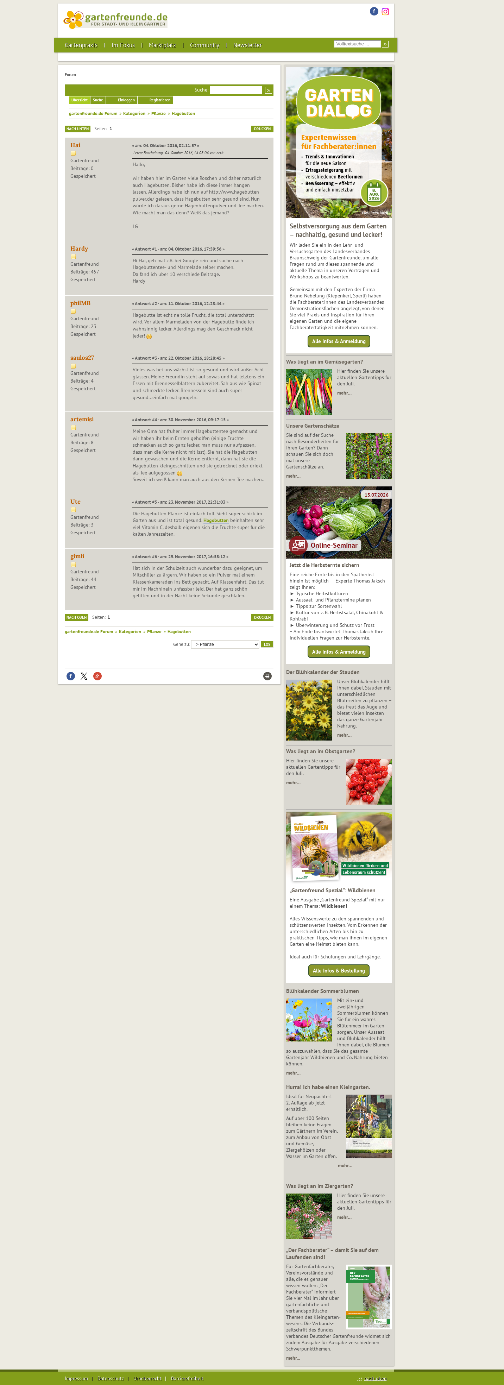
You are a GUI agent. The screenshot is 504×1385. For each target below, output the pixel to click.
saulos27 (82, 357)
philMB (80, 303)
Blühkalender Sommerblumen (322, 990)
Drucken (262, 128)
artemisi (82, 419)
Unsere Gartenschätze (312, 425)
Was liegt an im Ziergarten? (319, 1185)
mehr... (293, 1358)
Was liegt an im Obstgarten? (320, 751)
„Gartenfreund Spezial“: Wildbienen (333, 890)
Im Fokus (123, 45)
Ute (75, 501)
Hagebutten (216, 520)
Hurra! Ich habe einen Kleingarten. (328, 1086)
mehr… (344, 393)
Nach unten (78, 128)
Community (204, 45)
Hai (75, 145)
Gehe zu (181, 644)
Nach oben (77, 617)
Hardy (79, 248)
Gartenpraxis (81, 45)
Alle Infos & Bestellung (339, 970)
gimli (77, 556)
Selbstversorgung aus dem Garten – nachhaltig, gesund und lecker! (338, 230)
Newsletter (247, 45)
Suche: (201, 90)
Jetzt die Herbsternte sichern (324, 564)
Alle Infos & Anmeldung (339, 341)
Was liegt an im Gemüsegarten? (324, 361)
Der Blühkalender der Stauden (323, 671)
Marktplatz (162, 45)
